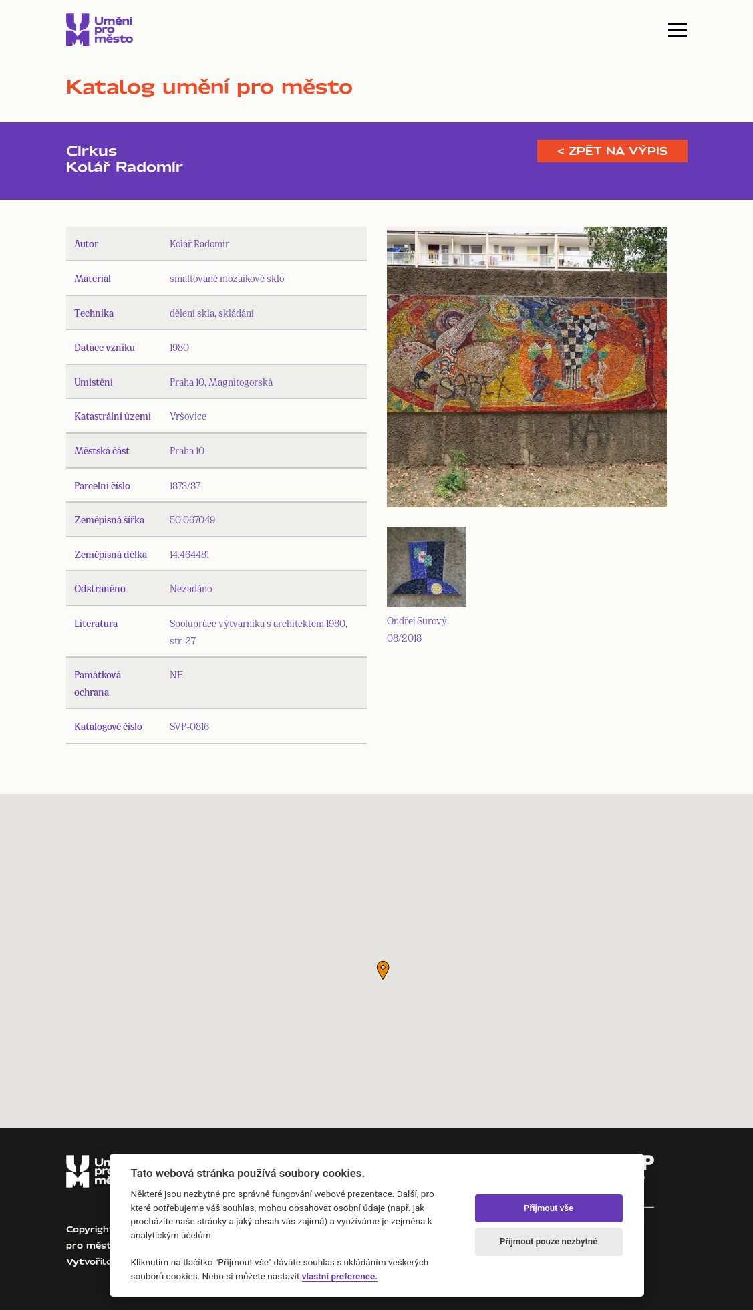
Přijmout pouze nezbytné (548, 1241)
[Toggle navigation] (677, 30)
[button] (383, 970)
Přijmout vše (548, 1208)
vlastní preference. (340, 1276)
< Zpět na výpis (612, 151)
